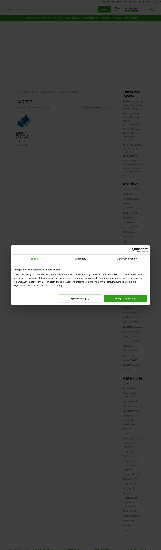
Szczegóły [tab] (80, 258)
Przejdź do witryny (125, 298)
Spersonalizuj (80, 298)
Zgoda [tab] (34, 258)
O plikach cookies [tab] (127, 258)
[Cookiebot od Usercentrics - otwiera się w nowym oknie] (134, 249)
